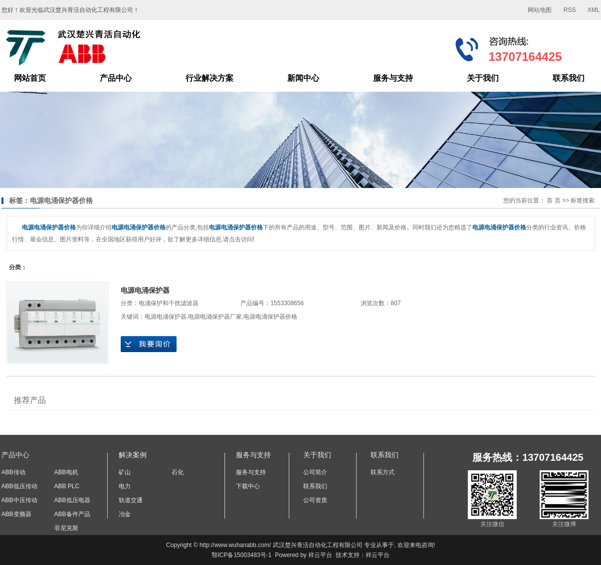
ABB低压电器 (72, 500)
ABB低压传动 (19, 486)
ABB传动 (13, 472)
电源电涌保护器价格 (270, 316)
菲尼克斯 (66, 528)
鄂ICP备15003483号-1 (241, 555)
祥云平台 (320, 555)
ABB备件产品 (72, 514)
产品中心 (116, 78)
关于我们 (483, 78)
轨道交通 (131, 500)
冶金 (125, 514)
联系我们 (569, 78)
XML (594, 9)
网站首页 (30, 78)
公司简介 (315, 472)
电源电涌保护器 (145, 290)
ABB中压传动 (19, 500)
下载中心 (248, 486)
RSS (570, 9)
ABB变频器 (16, 514)
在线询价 (149, 344)
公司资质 (315, 500)
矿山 (125, 472)
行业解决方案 (209, 78)
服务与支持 (393, 78)
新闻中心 (303, 78)
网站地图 (540, 9)
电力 (125, 486)
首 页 (553, 200)
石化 (178, 472)
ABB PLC (67, 486)
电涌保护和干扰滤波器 (169, 303)
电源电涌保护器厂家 (215, 316)
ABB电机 (66, 472)
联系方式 (383, 472)
